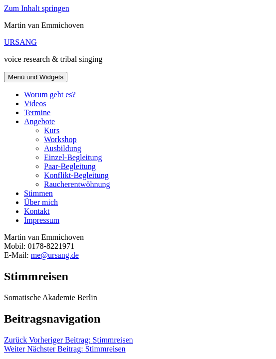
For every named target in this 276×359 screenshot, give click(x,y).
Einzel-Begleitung (73, 157)
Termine (37, 112)
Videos (35, 103)
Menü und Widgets (35, 77)
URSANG (20, 42)
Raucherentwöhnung (77, 184)
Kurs (51, 130)
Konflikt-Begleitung (76, 175)
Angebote (39, 121)
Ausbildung (62, 148)
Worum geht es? (50, 94)
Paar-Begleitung (70, 166)
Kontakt (37, 211)
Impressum (41, 220)
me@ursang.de (55, 255)
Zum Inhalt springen (36, 8)
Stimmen (38, 193)
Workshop (60, 139)
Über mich (41, 202)
